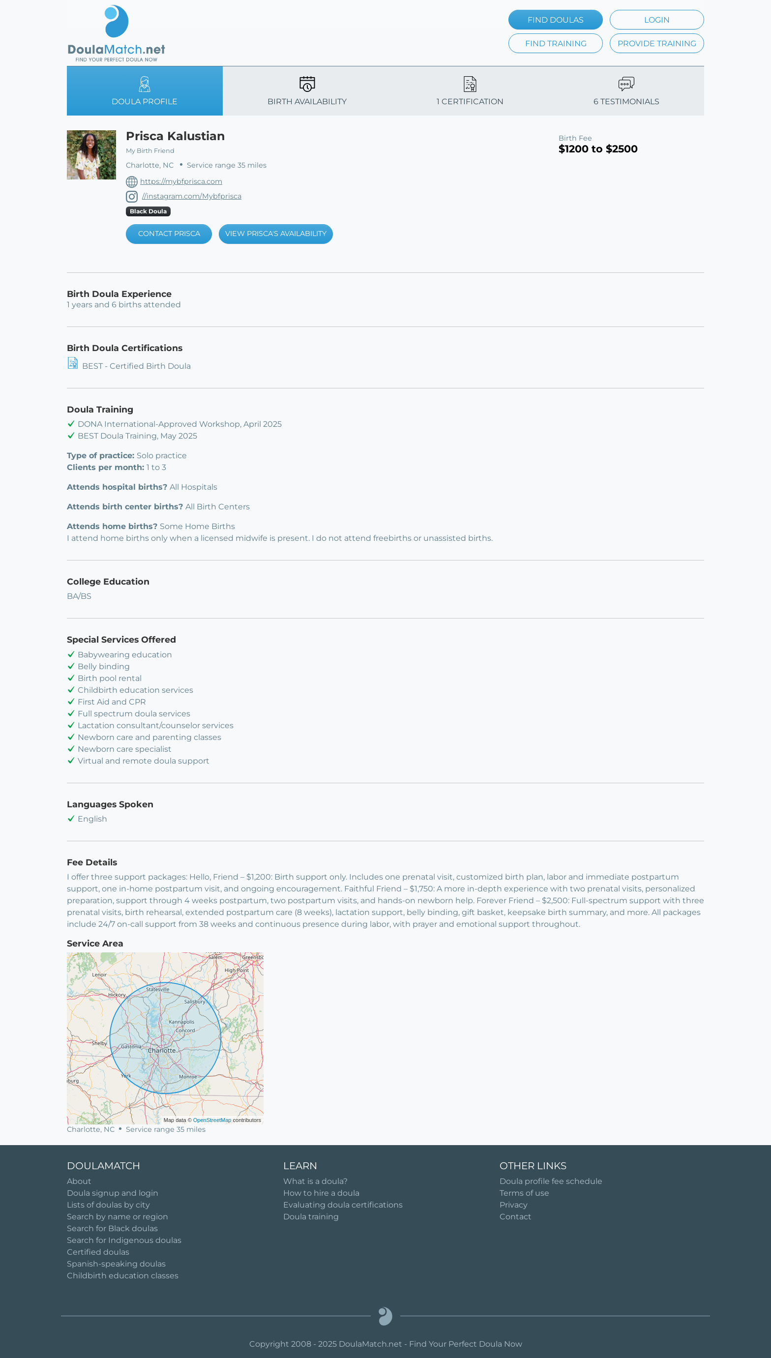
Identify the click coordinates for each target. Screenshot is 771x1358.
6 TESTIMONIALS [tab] (626, 91)
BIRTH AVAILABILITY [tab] (307, 91)
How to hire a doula (321, 1193)
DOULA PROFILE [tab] (145, 91)
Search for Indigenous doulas (124, 1240)
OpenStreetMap (212, 1120)
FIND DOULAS (556, 20)
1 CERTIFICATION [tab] (470, 91)
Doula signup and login (112, 1193)
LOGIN (657, 20)
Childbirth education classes (122, 1275)
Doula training (311, 1216)
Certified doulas (98, 1252)
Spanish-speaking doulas (116, 1264)
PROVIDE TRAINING (657, 43)
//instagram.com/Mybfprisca (191, 196)
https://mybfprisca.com (181, 181)
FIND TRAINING (556, 43)
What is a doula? (315, 1181)
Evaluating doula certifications (343, 1205)
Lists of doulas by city (108, 1205)
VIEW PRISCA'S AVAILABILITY (275, 233)
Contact (516, 1216)
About (79, 1181)
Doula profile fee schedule (551, 1181)
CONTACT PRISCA (169, 233)
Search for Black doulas (112, 1228)
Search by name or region (117, 1216)
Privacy (514, 1205)
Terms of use (524, 1193)
